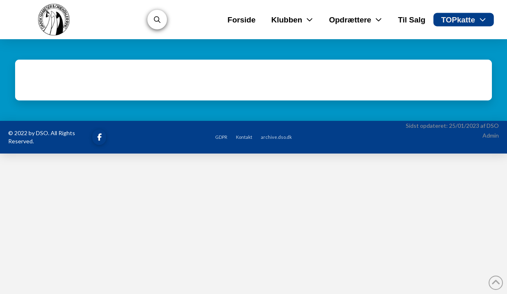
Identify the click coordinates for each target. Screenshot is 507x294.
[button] (157, 19)
